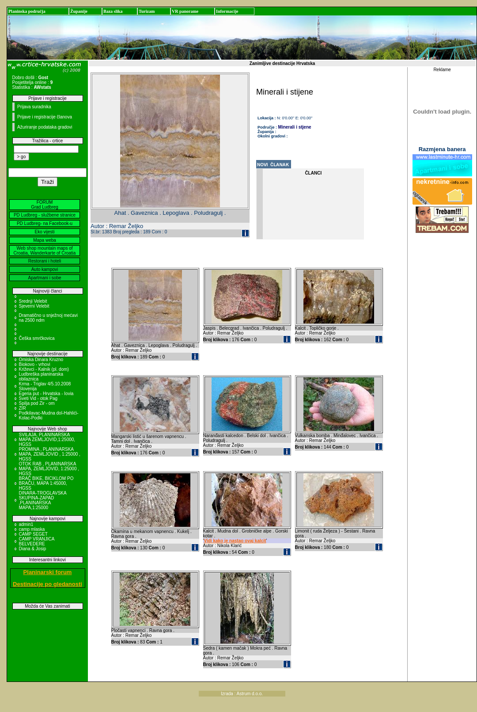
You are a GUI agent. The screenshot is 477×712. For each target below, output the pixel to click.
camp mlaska (32, 529)
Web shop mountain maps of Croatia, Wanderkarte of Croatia (45, 250)
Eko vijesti (44, 231)
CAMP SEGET (33, 534)
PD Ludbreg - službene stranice (45, 215)
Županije (78, 11)
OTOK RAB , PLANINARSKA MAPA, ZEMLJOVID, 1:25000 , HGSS (49, 468)
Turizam (147, 11)
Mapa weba (44, 240)
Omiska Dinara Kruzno (41, 359)
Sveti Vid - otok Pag (38, 398)
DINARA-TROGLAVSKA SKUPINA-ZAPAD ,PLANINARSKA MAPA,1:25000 (43, 500)
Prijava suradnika (34, 106)
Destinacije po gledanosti (47, 584)
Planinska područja (26, 11)
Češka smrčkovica (37, 338)
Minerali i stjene (294, 127)
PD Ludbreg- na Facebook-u (44, 223)
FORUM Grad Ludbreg (44, 204)
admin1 (26, 524)
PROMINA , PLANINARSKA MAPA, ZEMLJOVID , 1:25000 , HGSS (49, 454)
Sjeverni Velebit (34, 306)
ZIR (22, 408)
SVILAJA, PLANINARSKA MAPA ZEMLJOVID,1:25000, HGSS (47, 439)
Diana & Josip (32, 548)
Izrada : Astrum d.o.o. (242, 693)
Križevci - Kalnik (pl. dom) (44, 369)
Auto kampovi (44, 269)
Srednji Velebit (33, 301)
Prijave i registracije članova (44, 116)
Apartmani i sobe (44, 277)
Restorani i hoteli (44, 261)
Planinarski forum (47, 572)
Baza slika (113, 11)
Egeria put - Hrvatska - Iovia (46, 393)
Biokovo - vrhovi (34, 364)
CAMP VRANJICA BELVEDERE (36, 541)
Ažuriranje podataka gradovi (44, 127)
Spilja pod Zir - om (37, 403)
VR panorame (185, 11)
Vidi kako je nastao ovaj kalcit (235, 540)
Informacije (227, 11)
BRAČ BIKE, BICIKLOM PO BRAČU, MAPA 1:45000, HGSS (46, 483)
